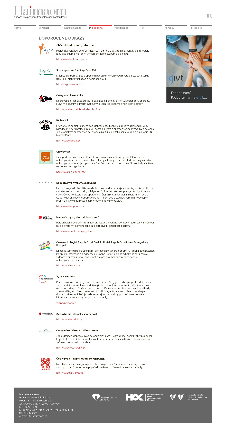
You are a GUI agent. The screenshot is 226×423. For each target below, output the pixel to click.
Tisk (141, 27)
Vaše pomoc (121, 27)
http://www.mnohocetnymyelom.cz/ (76, 231)
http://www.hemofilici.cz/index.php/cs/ (78, 109)
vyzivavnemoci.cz (66, 303)
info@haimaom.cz (37, 416)
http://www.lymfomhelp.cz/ (71, 59)
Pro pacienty (96, 27)
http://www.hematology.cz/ (71, 319)
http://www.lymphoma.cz (70, 206)
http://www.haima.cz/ (68, 140)
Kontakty (169, 27)
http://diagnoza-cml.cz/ (69, 84)
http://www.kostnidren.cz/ (70, 347)
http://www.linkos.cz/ (68, 265)
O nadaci (44, 27)
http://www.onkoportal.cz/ (71, 172)
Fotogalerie (196, 27)
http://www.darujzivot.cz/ (70, 372)
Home (17, 27)
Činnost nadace (72, 27)
